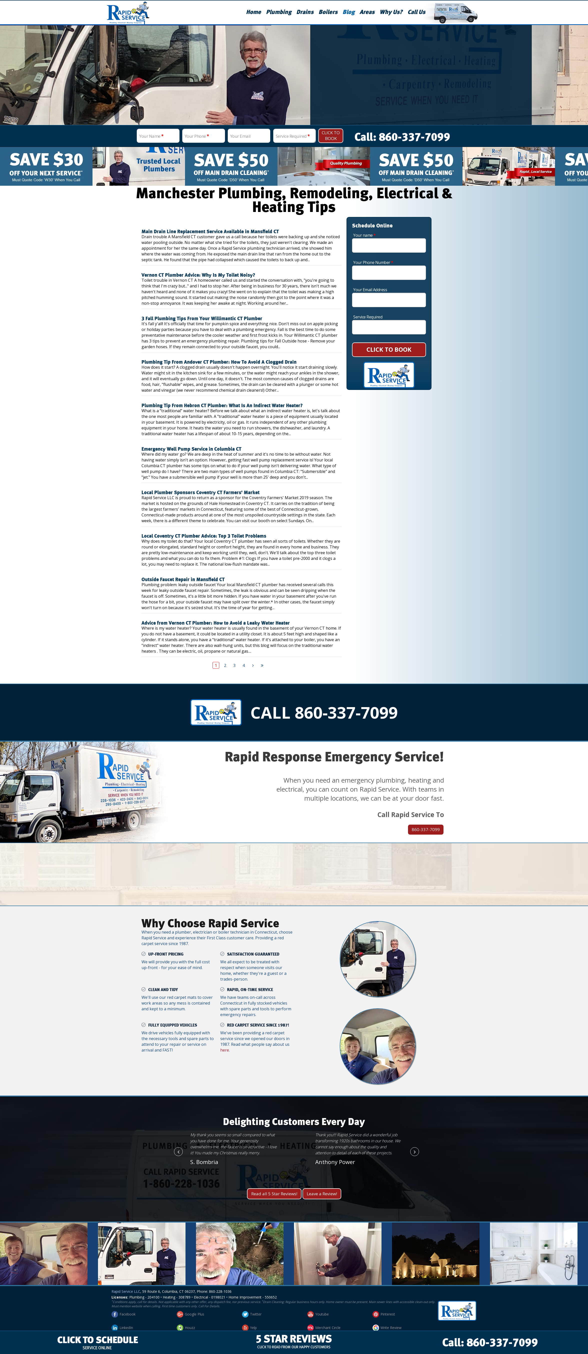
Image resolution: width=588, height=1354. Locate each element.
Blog (348, 12)
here (224, 1050)
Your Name (151, 136)
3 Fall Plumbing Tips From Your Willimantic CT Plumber (202, 318)
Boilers (328, 12)
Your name (364, 235)
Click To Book (331, 135)
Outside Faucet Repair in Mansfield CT (183, 579)
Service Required (293, 136)
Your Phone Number (373, 262)
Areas (367, 12)
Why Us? (391, 12)
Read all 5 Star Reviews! (274, 1194)
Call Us (416, 12)
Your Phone (197, 136)
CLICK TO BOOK (389, 349)
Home (253, 12)
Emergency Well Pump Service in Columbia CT (191, 449)
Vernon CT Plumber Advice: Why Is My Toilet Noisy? (198, 275)
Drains (305, 12)
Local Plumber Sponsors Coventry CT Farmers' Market (201, 492)
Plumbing (278, 12)
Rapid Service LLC (126, 1291)
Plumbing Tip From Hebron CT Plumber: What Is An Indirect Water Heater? (222, 405)
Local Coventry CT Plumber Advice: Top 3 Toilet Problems (204, 536)
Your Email (240, 136)
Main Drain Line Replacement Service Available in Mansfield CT (210, 231)
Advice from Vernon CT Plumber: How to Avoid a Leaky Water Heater (216, 623)
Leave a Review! (322, 1194)
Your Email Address (370, 289)
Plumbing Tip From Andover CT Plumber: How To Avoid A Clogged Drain (219, 362)
